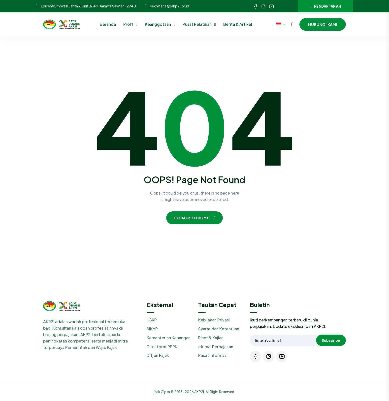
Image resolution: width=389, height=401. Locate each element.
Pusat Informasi (212, 355)
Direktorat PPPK (162, 346)
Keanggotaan (158, 24)
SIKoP (152, 328)
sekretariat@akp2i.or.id (169, 6)
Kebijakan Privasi (214, 319)
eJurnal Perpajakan (215, 346)
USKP (152, 319)
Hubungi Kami (322, 24)
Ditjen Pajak (158, 355)
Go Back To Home (195, 218)
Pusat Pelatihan (197, 24)
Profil (128, 24)
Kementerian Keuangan (169, 337)
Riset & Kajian (211, 337)
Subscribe (331, 340)
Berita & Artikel (237, 24)
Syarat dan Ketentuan (218, 328)
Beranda (108, 24)
